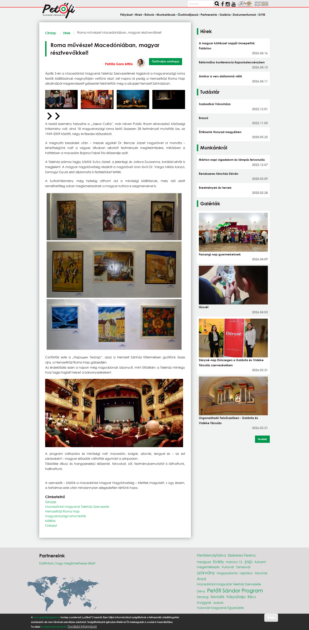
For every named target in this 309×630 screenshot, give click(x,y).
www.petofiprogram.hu (46, 617)
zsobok (218, 602)
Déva (201, 591)
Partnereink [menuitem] (209, 14)
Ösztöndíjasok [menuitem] (188, 14)
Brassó (203, 118)
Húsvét (203, 307)
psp (248, 561)
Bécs (252, 596)
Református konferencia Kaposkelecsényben (232, 62)
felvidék (217, 596)
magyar (204, 602)
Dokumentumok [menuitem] (244, 14)
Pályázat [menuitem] (126, 14)
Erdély (218, 561)
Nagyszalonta (227, 573)
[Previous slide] (49, 116)
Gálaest (51, 525)
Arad (201, 578)
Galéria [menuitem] (225, 14)
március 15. (234, 562)
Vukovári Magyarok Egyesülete (220, 608)
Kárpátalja (236, 596)
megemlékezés (208, 567)
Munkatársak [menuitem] (166, 14)
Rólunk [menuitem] (149, 14)
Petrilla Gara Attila (119, 64)
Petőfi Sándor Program (235, 590)
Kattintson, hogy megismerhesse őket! (67, 563)
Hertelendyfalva (211, 555)
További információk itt (53, 626)
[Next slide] (57, 116)
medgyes (204, 562)
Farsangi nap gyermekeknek (220, 254)
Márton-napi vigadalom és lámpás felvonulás (232, 159)
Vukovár (228, 567)
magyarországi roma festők (65, 516)
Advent (260, 562)
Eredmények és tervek (215, 187)
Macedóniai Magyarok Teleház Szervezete (77, 506)
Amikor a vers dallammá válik (220, 76)
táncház (261, 573)
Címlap (50, 33)
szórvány (206, 572)
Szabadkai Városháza (215, 104)
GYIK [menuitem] (261, 14)
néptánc (246, 573)
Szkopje (50, 502)
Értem (271, 617)
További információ (82, 626)
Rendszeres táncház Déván (218, 173)
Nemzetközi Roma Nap (62, 511)
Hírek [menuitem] (138, 14)
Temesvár (243, 567)
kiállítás (50, 521)
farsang (202, 597)
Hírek (66, 33)
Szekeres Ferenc (242, 555)
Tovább (262, 439)
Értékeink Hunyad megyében (220, 132)
